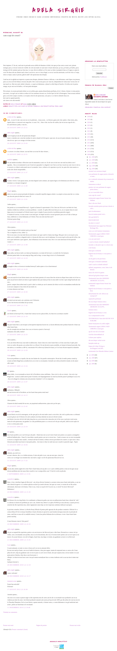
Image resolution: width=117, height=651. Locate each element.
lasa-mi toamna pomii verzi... (97, 214)
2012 (89, 145)
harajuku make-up (94, 343)
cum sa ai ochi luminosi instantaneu (99, 231)
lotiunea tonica (93, 310)
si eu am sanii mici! (94, 239)
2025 (89, 119)
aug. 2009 (92, 168)
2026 (89, 116)
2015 (89, 137)
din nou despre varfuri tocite (97, 340)
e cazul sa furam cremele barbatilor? (99, 242)
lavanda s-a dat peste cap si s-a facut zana (101, 245)
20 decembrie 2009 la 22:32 (19, 524)
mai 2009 (92, 361)
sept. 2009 (92, 166)
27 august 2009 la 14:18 (17, 258)
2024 (89, 122)
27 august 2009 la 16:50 (17, 292)
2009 (89, 154)
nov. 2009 (92, 160)
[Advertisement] (58, 25)
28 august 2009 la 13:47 (17, 382)
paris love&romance (95, 211)
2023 (89, 125)
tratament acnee (12, 581)
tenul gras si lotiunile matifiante (98, 261)
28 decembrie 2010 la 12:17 (19, 576)
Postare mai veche (75, 625)
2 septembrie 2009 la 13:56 (18, 474)
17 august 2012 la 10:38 (17, 589)
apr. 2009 (92, 363)
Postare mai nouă (8, 625)
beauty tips (13, 106)
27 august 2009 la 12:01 (17, 199)
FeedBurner (103, 77)
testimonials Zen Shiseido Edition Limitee (101, 351)
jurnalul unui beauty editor (43, 106)
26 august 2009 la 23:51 (17, 154)
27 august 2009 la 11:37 (17, 172)
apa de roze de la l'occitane (96, 331)
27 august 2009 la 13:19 (17, 222)
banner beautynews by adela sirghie (99, 323)
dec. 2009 (92, 157)
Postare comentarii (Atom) (20, 629)
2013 (89, 143)
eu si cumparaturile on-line (96, 315)
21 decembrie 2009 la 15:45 (19, 540)
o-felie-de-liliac (11, 117)
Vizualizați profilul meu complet (98, 107)
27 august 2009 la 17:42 (17, 305)
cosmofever (10, 479)
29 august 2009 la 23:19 (17, 426)
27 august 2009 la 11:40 (17, 186)
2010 (89, 151)
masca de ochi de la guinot (96, 272)
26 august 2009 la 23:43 (17, 143)
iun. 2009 (92, 358)
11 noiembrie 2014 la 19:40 (18, 607)
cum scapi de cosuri (25, 106)
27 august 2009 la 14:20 (17, 269)
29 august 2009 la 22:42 (17, 406)
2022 (89, 128)
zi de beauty (92, 248)
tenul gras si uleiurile (95, 250)
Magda (9, 191)
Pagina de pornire (41, 625)
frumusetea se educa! (95, 184)
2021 (89, 131)
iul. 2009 (92, 355)
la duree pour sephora (95, 337)
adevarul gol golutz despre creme (98, 275)
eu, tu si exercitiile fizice (96, 192)
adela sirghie (11, 132)
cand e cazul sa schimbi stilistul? (98, 264)
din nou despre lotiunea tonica (97, 301)
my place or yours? (94, 223)
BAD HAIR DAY (94, 220)
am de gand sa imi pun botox (97, 258)
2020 (89, 134)
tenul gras (59, 106)
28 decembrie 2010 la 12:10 (19, 565)
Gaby (9, 355)
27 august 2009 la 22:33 (17, 334)
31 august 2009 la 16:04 (17, 445)
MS (8, 371)
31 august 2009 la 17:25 (17, 460)
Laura (9, 545)
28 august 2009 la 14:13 (17, 395)
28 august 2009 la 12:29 (17, 350)
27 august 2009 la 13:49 (17, 245)
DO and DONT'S (94, 217)
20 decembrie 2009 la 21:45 (19, 492)
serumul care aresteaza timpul (97, 171)
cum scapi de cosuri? (95, 195)
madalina (10, 159)
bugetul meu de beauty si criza (97, 312)
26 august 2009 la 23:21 (17, 127)
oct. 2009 (92, 163)
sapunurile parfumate (95, 299)
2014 (89, 140)
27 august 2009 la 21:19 (17, 316)
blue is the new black (95, 203)
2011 (88, 148)
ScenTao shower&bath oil (96, 334)
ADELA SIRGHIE (58, 10)
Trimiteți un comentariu (10, 612)
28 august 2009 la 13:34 (17, 366)
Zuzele (9, 310)
